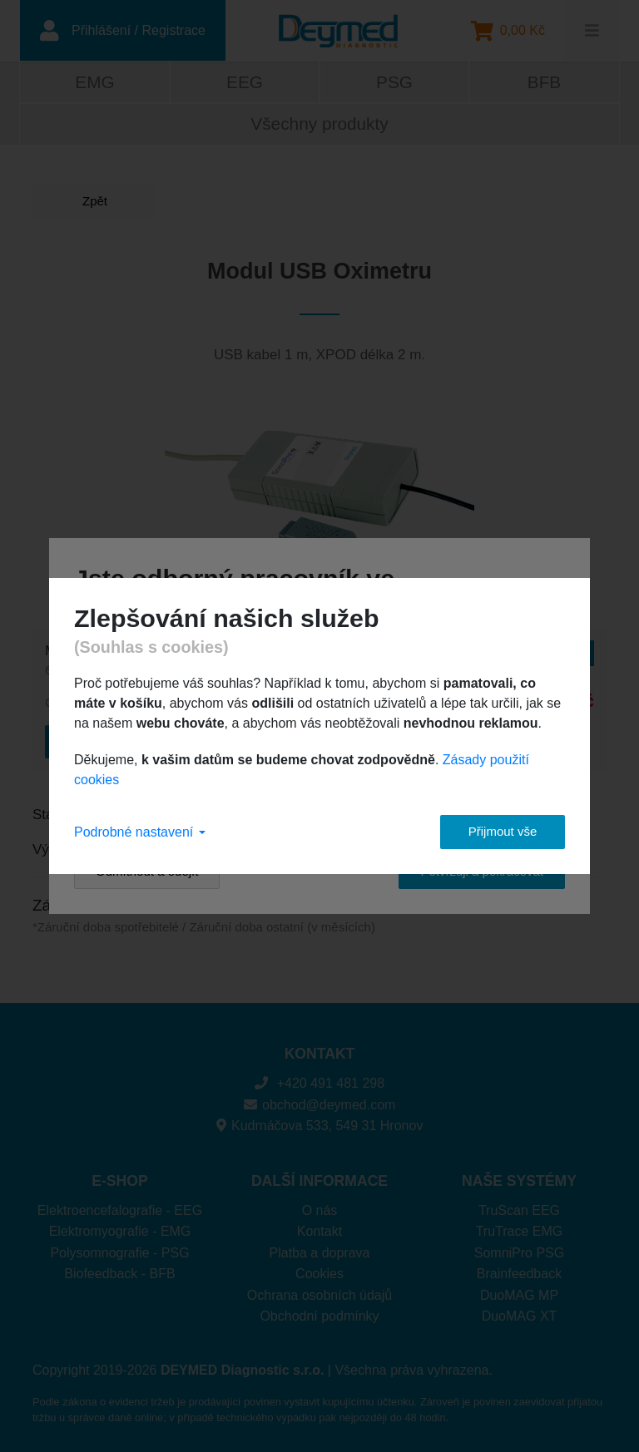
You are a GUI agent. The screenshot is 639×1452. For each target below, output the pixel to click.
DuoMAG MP (519, 1295)
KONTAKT (320, 1053)
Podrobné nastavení (140, 832)
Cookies (319, 1274)
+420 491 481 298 (319, 1083)
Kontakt (319, 1231)
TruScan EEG (519, 1210)
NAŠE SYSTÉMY (519, 1181)
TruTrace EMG (519, 1231)
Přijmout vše (502, 831)
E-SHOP (119, 1181)
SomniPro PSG (519, 1253)
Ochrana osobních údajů (319, 1295)
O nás (320, 1210)
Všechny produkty (319, 123)
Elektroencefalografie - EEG (119, 1210)
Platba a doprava (320, 1253)
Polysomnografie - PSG (119, 1253)
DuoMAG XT (519, 1316)
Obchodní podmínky (319, 1316)
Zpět (94, 201)
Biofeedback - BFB (119, 1274)
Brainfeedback (519, 1274)
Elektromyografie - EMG (120, 1231)
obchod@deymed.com (320, 1105)
